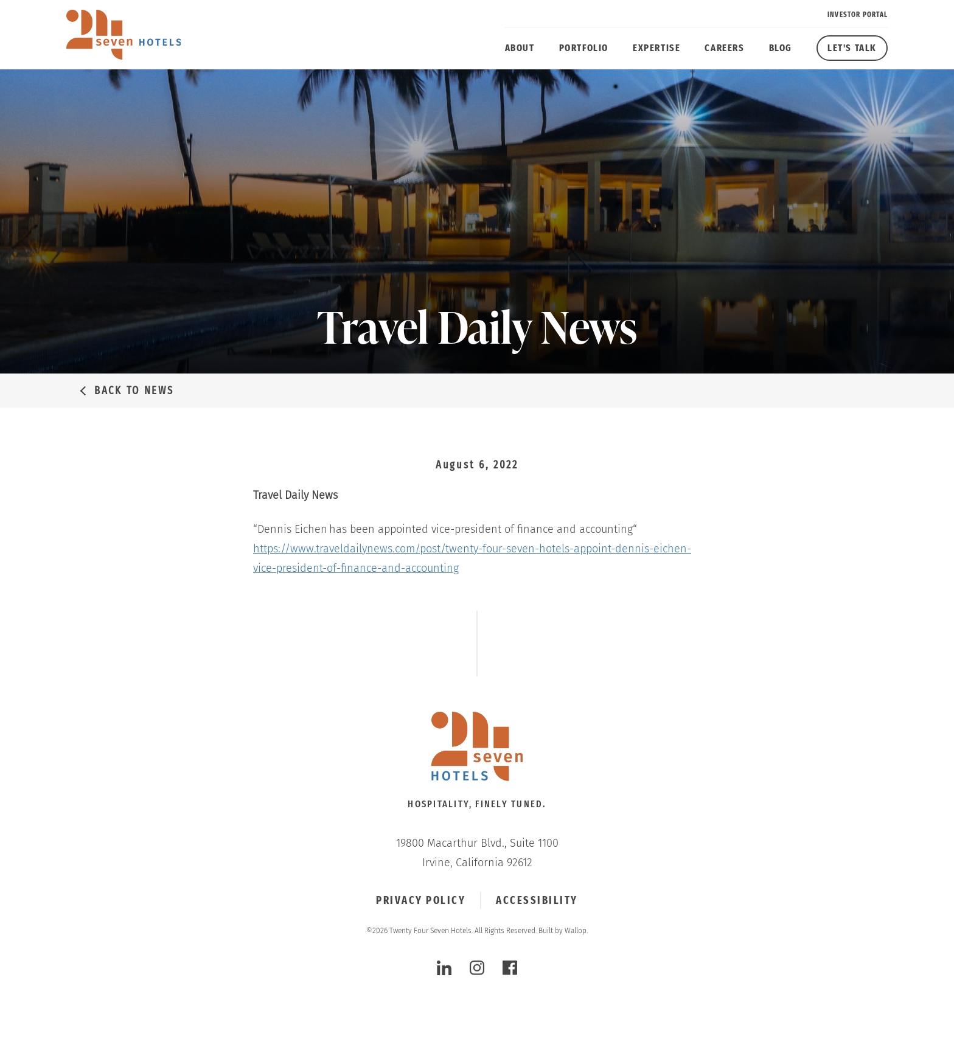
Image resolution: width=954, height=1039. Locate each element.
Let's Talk (852, 48)
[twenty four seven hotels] (123, 35)
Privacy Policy (420, 900)
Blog (780, 48)
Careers (724, 48)
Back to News (133, 390)
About (520, 48)
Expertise (656, 48)
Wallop (576, 930)
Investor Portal (857, 14)
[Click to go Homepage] (477, 747)
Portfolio (583, 48)
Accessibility (537, 900)
